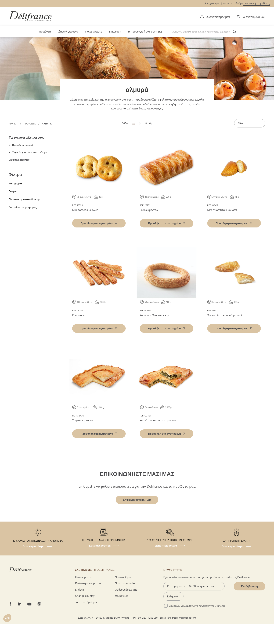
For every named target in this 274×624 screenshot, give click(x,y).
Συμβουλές (121, 595)
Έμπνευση (115, 31)
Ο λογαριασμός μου (218, 17)
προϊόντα (30, 123)
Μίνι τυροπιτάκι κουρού (222, 210)
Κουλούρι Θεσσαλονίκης (154, 315)
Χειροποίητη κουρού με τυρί (224, 315)
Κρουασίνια (79, 315)
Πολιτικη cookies (125, 583)
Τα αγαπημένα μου (253, 17)
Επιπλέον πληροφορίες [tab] (23, 207)
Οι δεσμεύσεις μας (126, 589)
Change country (85, 595)
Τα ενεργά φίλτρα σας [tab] (26, 137)
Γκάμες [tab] (13, 191)
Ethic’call (80, 589)
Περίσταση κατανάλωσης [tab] (24, 199)
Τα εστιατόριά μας (86, 602)
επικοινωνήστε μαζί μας (256, 3)
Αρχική (13, 123)
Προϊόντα (45, 31)
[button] (99, 223)
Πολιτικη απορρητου (88, 583)
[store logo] (30, 16)
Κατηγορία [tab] (15, 183)
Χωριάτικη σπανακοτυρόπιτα (158, 420)
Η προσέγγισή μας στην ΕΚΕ (145, 31)
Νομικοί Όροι (123, 577)
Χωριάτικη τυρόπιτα (85, 420)
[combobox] (205, 31)
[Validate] (249, 586)
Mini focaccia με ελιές (85, 210)
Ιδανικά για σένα (68, 31)
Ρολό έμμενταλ (149, 210)
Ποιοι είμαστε (93, 31)
